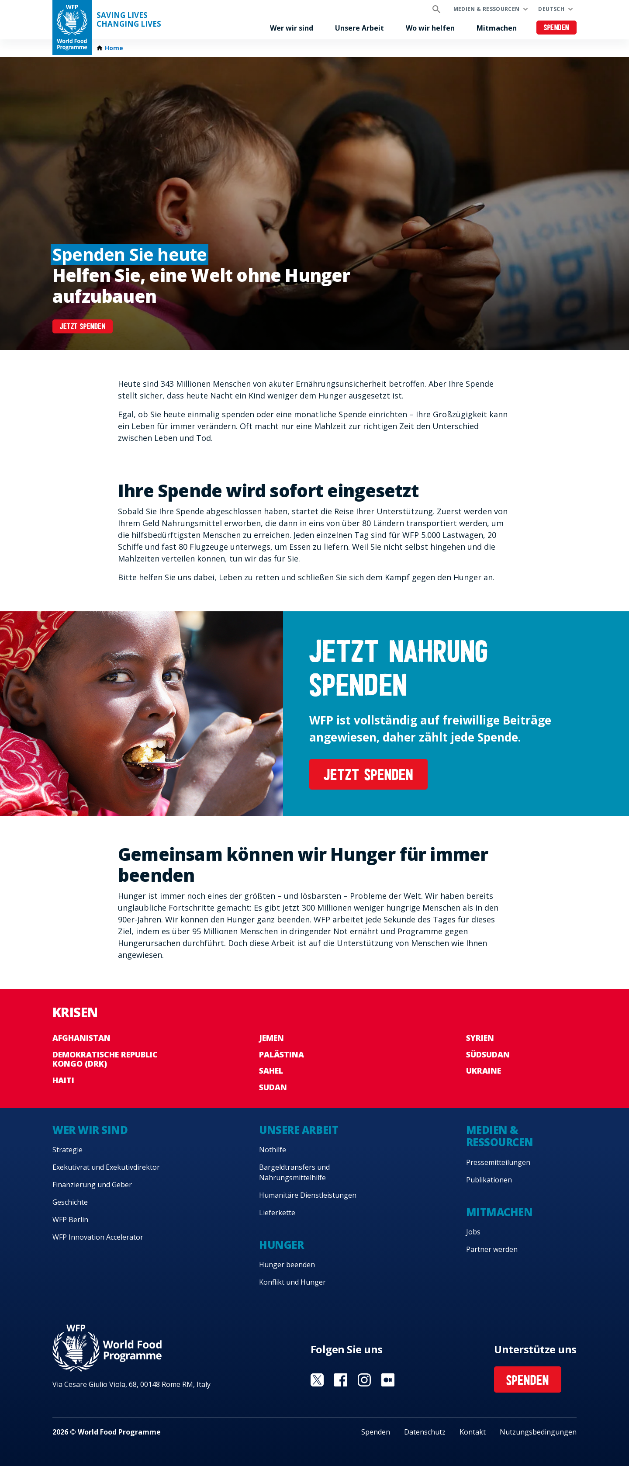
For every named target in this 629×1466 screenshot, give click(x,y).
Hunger (281, 1244)
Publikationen (489, 1180)
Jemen (271, 1038)
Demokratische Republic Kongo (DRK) (105, 1059)
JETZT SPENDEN (82, 327)
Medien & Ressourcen (486, 9)
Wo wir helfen (430, 28)
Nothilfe (272, 1149)
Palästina (281, 1054)
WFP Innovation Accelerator (97, 1237)
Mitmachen (497, 28)
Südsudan (488, 1054)
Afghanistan (81, 1038)
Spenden (556, 28)
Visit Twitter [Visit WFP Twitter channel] (317, 1379)
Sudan (273, 1087)
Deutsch (551, 9)
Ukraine (483, 1070)
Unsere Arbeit (359, 28)
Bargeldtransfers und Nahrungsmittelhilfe (294, 1172)
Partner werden (492, 1249)
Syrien (480, 1038)
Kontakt (473, 1432)
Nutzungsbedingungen (538, 1432)
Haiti (63, 1080)
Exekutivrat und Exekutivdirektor (106, 1167)
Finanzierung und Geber (92, 1184)
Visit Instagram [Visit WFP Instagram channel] (364, 1379)
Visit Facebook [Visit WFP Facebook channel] (340, 1379)
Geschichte (70, 1202)
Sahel (271, 1070)
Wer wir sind (291, 28)
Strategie (67, 1149)
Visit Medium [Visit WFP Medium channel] (387, 1379)
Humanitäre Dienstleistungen (307, 1195)
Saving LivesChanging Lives (129, 19)
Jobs (473, 1232)
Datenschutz (425, 1432)
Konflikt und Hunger (292, 1282)
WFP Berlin (70, 1219)
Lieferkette (277, 1212)
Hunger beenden (287, 1264)
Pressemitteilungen (498, 1162)
